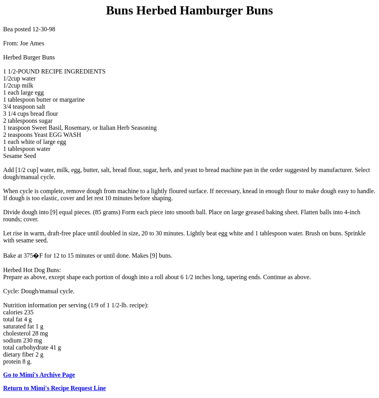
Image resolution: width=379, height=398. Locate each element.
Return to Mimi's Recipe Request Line (54, 388)
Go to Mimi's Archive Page (39, 374)
